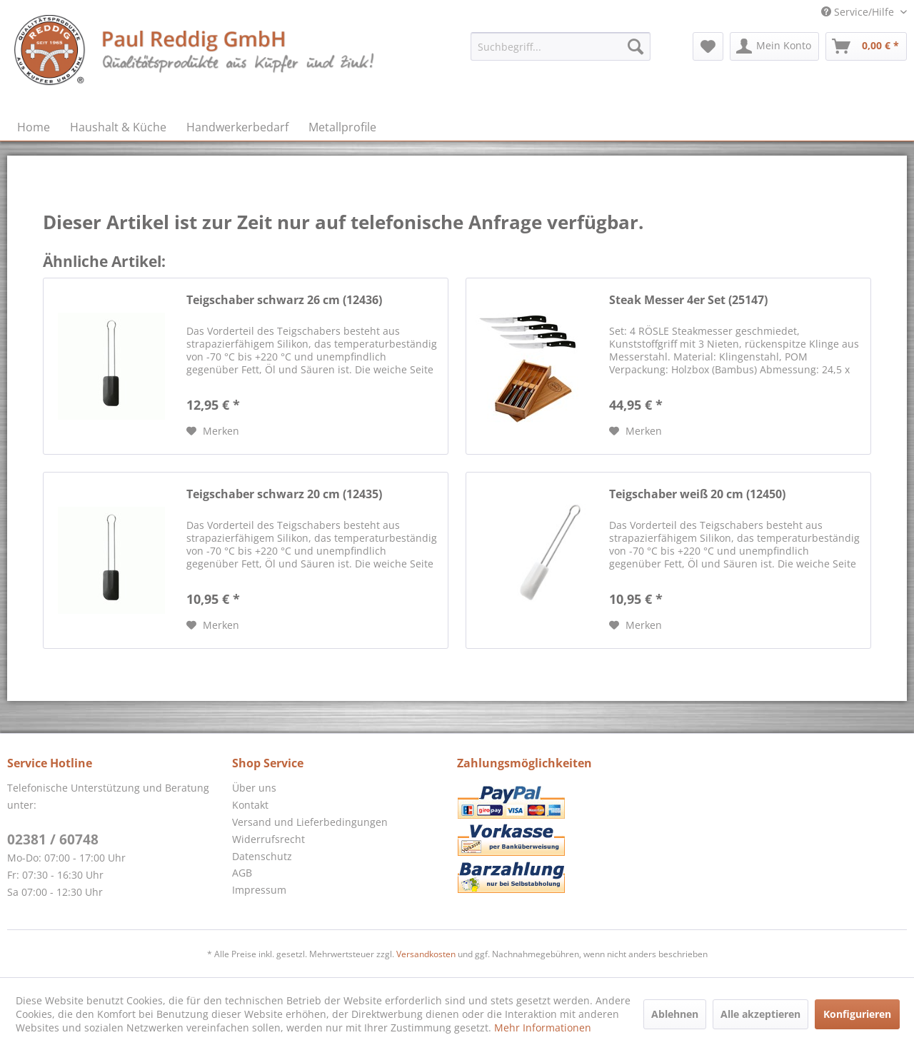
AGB (242, 872)
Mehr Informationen (542, 1027)
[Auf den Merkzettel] (212, 431)
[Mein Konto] (774, 46)
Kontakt (250, 805)
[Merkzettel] (708, 46)
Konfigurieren (857, 1014)
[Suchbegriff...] (561, 46)
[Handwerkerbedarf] (237, 127)
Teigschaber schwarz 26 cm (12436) (284, 300)
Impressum (259, 890)
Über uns (254, 787)
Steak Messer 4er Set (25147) (688, 300)
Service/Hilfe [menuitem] (859, 12)
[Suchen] (636, 46)
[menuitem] (561, 46)
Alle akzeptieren (760, 1014)
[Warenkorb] (866, 46)
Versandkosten (426, 954)
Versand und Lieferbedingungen (310, 822)
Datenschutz (262, 856)
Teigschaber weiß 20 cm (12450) (697, 494)
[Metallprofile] (342, 127)
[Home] (33, 127)
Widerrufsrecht (268, 839)
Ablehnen (674, 1014)
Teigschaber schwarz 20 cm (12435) (284, 494)
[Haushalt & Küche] (118, 127)
